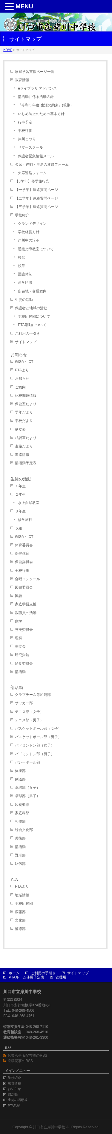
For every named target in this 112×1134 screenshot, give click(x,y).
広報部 (20, 912)
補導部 (20, 929)
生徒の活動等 (17, 1100)
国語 (18, 596)
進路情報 (22, 455)
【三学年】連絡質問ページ (36, 207)
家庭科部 (22, 813)
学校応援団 (24, 903)
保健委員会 (24, 562)
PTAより (22, 370)
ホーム (14, 973)
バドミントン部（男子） (34, 754)
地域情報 (22, 895)
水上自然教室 (28, 503)
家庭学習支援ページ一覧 (34, 72)
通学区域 (25, 283)
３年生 (20, 511)
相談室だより (25, 438)
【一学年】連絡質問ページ (36, 190)
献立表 (20, 429)
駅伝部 (20, 864)
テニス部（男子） (29, 720)
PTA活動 (14, 1105)
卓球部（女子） (27, 787)
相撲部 (20, 821)
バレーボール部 (27, 762)
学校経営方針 (28, 232)
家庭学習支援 (25, 604)
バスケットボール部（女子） (38, 728)
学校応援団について (34, 316)
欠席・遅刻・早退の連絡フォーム (42, 164)
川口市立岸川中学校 (49, 1127)
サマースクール (30, 147)
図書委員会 (24, 587)
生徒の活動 (24, 300)
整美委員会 (24, 630)
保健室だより (25, 404)
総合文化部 (24, 830)
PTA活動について (32, 325)
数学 (18, 621)
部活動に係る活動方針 (36, 97)
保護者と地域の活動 (31, 308)
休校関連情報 (25, 395)
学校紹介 (22, 215)
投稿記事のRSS (20, 1061)
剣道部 (20, 779)
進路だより (24, 446)
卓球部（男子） (27, 796)
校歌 (21, 257)
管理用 (61, 977)
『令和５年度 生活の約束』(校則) (44, 105)
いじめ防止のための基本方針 (41, 114)
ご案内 (20, 387)
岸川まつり (27, 139)
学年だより (24, 412)
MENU (24, 6)
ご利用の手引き (27, 333)
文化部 (20, 920)
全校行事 (22, 570)
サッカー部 (24, 703)
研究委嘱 (22, 655)
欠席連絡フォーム (32, 173)
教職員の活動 (25, 613)
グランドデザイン (32, 223)
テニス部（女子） (29, 712)
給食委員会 (24, 663)
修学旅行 (25, 520)
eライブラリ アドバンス (37, 88)
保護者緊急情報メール (36, 156)
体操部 (20, 771)
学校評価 (25, 131)
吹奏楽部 (22, 805)
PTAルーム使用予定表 (26, 977)
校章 (21, 266)
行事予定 (25, 122)
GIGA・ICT (24, 362)
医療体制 (25, 274)
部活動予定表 (25, 463)
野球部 (20, 855)
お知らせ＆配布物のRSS (27, 1055)
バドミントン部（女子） (34, 745)
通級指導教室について (36, 249)
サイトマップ (25, 342)
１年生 (20, 486)
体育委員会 (24, 545)
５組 (18, 528)
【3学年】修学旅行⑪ (32, 181)
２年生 (20, 494)
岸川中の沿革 (28, 240)
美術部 (20, 838)
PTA (14, 879)
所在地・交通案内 (32, 291)
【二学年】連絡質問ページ (36, 198)
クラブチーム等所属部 (33, 695)
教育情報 (22, 80)
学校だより (24, 421)
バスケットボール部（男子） (38, 737)
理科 (18, 638)
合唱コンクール (27, 579)
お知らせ (18, 354)
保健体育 (22, 553)
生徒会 (20, 646)
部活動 (20, 672)
